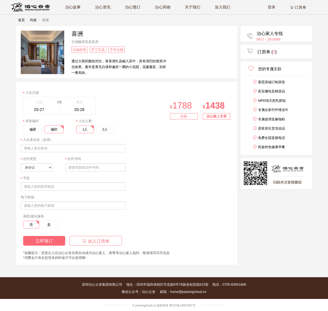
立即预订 (44, 241)
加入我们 (222, 7)
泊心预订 (132, 7)
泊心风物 (162, 7)
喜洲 (77, 33)
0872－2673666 (269, 39)
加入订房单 (96, 241)
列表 (33, 20)
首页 (21, 20)
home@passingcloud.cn (188, 292)
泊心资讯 (103, 7)
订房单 (298, 7)
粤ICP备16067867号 (182, 305)
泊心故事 (73, 7)
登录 (271, 7)
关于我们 (192, 7)
